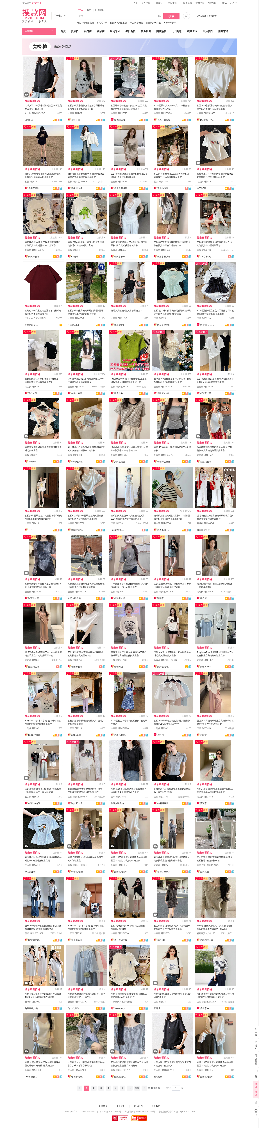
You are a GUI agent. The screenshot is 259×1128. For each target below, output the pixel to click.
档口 (89, 10)
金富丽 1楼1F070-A (163, 386)
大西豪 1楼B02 (75, 113)
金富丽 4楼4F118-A (120, 728)
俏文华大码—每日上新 (75, 1008)
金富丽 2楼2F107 (119, 865)
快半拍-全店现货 (207, 325)
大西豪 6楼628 (32, 523)
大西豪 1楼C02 (32, 660)
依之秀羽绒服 (120, 188)
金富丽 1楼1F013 (76, 386)
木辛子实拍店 (163, 325)
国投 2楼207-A (75, 660)
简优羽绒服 (119, 120)
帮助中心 (200, 3)
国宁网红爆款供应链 (35, 940)
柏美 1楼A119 (31, 181)
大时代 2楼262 (161, 728)
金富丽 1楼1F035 (119, 181)
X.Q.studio (76, 735)
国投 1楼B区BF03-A (77, 796)
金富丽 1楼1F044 (205, 386)
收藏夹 (160, 3)
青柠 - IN (32, 393)
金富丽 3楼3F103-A (120, 933)
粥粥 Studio (205, 666)
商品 (80, 10)
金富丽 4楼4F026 (33, 1070)
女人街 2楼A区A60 (77, 1070)
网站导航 (213, 3)
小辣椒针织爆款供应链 (121, 598)
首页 (135, 3)
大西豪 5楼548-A (205, 660)
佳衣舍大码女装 (78, 1076)
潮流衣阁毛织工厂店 (121, 1076)
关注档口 (208, 31)
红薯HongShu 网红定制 (35, 803)
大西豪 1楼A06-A (76, 318)
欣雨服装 (29, 120)
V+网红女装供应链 (78, 461)
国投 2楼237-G (161, 796)
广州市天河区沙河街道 (121, 1001)
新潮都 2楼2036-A (205, 523)
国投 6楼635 (160, 318)
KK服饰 (74, 256)
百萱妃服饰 (205, 461)
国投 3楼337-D (204, 250)
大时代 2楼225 (161, 865)
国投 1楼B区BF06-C (77, 865)
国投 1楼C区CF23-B (77, 181)
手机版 (187, 3)
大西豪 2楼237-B (205, 796)
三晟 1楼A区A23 (118, 660)
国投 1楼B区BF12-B (163, 591)
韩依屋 (203, 598)
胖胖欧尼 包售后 (164, 666)
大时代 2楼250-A (205, 591)
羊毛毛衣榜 (102, 22)
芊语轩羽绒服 (163, 120)
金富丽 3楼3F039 (76, 523)
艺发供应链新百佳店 (32, 325)
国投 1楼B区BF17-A (120, 1070)
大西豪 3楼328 (75, 728)
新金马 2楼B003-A (162, 523)
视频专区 (192, 31)
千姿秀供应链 (163, 461)
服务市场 (223, 31)
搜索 (171, 16)
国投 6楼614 (160, 1001)
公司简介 (103, 1106)
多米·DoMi (119, 325)
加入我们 (138, 1106)
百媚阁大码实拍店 (118, 22)
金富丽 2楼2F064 (162, 933)
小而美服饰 (30, 871)
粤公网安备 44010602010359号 (140, 1111)
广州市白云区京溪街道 (35, 318)
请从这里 (31, 3)
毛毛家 (160, 598)
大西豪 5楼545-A (205, 455)
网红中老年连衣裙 (85, 22)
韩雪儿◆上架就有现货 (121, 393)
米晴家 (203, 735)
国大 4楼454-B (75, 455)
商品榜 (100, 31)
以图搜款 (99, 10)
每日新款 (130, 31)
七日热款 (177, 31)
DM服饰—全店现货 (207, 120)
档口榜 (88, 31)
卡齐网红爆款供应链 (118, 530)
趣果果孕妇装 (31, 1008)
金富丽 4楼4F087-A (77, 1001)
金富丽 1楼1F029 (162, 250)
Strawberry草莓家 (121, 1008)
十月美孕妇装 (136, 22)
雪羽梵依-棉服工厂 (164, 393)
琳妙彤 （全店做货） (78, 803)
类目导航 (29, 31)
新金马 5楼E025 (118, 250)
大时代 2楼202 (32, 728)
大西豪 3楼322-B (119, 318)
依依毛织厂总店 (164, 530)
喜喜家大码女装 (153, 22)
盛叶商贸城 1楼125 (206, 933)
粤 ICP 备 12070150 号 (110, 1111)
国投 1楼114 (74, 250)
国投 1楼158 (117, 523)
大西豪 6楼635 (32, 386)
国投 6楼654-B (204, 728)
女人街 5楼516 (32, 796)
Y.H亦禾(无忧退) (207, 256)
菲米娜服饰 (76, 666)
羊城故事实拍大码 (78, 530)
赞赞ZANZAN (163, 871)
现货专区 (115, 31)
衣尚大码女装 (74, 598)
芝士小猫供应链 (164, 188)
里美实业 (204, 871)
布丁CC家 (201, 188)
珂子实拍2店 (77, 871)
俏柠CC (161, 940)
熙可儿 (157, 1008)
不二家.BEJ (73, 325)
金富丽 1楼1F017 (119, 455)
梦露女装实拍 (117, 803)
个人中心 (146, 3)
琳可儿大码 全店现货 (35, 598)
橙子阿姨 (118, 666)
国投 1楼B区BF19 (119, 386)
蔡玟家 (203, 803)
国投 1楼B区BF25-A (206, 1001)
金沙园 (160, 735)
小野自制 (75, 120)
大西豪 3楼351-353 (206, 113)
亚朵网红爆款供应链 (35, 666)
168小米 (32, 461)
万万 (30, 530)
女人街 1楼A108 (32, 865)
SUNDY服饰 (34, 735)
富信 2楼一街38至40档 (208, 865)
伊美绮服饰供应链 (35, 256)
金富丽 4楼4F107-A (77, 591)
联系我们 (156, 1106)
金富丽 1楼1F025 (119, 113)
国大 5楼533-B (161, 181)
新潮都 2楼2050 (32, 1001)
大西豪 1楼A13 (204, 181)
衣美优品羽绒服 (78, 393)
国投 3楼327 (31, 455)
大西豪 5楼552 (75, 933)
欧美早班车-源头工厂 (121, 256)
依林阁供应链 (206, 940)
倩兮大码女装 (120, 940)
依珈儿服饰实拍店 (121, 735)
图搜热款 (161, 31)
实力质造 (146, 31)
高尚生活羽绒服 (121, 461)
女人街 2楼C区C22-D (35, 113)
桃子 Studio (76, 940)
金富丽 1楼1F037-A (163, 455)
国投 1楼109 (117, 591)
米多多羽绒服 (163, 256)
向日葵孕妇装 (203, 530)
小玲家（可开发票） (207, 393)
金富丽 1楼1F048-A (163, 113)
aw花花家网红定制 (164, 803)
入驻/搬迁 (201, 16)
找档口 (75, 31)
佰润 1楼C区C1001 (34, 933)
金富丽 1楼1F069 (33, 591)
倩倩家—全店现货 (207, 1008)
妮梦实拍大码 (120, 871)
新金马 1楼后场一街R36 (165, 660)
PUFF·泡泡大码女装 (32, 1076)
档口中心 (173, 3)
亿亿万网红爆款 (35, 188)
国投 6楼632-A (204, 318)
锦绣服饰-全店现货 (78, 188)
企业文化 (120, 1106)
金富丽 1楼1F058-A (34, 250)
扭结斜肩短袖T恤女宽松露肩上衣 (126, 310)
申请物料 (213, 16)
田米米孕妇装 (169, 22)
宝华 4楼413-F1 (118, 796)
